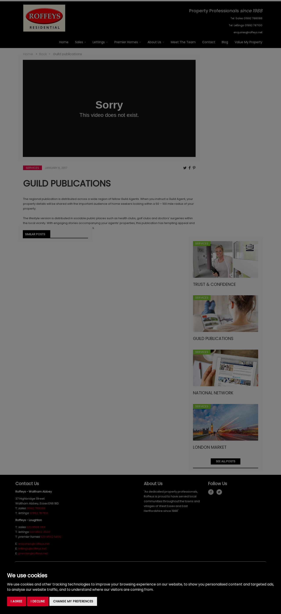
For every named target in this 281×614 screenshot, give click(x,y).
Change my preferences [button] (73, 601)
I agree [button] (16, 601)
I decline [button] (38, 601)
